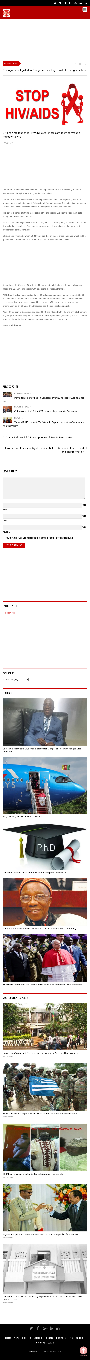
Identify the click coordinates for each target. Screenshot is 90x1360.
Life (70, 1337)
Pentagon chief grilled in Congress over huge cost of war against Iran (44, 70)
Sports (49, 1337)
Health (17, 418)
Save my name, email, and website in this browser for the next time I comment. (39, 537)
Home (8, 1337)
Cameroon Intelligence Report (43, 1351)
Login (51, 1342)
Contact (40, 1342)
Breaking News (21, 393)
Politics (26, 1337)
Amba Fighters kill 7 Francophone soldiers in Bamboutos (38, 437)
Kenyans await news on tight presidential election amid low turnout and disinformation (45, 449)
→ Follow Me (9, 613)
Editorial (38, 1337)
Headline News (21, 407)
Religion (80, 1337)
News (16, 1337)
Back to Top (83, 1351)
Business (61, 1337)
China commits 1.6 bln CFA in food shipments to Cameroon (46, 411)
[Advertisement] (46, 39)
